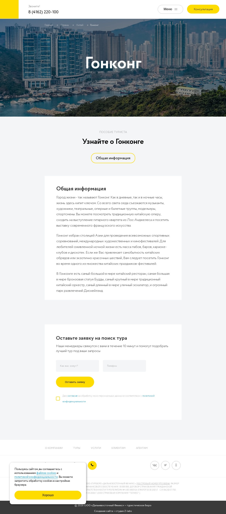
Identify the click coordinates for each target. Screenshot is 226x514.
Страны (65, 25)
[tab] (113, 158)
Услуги (96, 448)
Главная (49, 25)
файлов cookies (46, 473)
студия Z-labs (124, 511)
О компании (54, 448)
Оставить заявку (75, 382)
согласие (72, 396)
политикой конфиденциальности (36, 477)
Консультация (203, 9)
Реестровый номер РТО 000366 (153, 483)
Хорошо (48, 495)
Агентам (142, 448)
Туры (76, 448)
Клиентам (118, 448)
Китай (80, 25)
